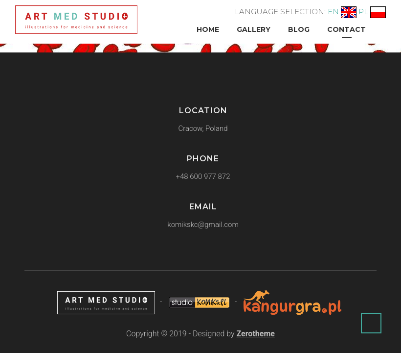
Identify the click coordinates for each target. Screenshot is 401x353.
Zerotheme (256, 333)
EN (333, 11)
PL (363, 11)
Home (208, 29)
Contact (346, 29)
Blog (299, 29)
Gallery (253, 29)
